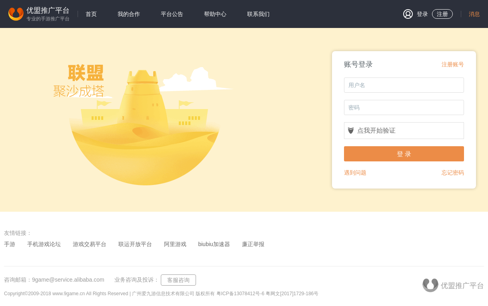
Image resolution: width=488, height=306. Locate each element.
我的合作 (129, 14)
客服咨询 (178, 280)
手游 (9, 244)
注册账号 (453, 64)
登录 (415, 14)
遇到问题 (355, 172)
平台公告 (172, 14)
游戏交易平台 (89, 244)
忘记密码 (453, 172)
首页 (91, 14)
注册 (442, 14)
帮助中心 (215, 14)
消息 (474, 14)
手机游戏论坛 (44, 244)
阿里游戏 (175, 244)
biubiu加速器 (214, 244)
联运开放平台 (135, 244)
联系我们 (258, 14)
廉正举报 (253, 244)
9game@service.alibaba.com (68, 279)
